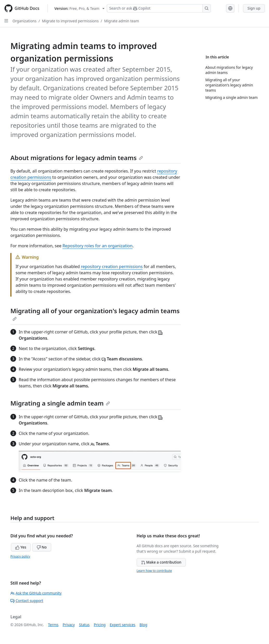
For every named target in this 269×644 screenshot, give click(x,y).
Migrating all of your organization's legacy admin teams (95, 313)
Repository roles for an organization (97, 246)
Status (84, 624)
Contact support (26, 600)
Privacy (69, 624)
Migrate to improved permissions (70, 20)
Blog (143, 624)
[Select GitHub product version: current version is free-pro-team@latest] (79, 8)
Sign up (253, 8)
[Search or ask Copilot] (159, 8)
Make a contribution (161, 562)
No (42, 547)
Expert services (122, 624)
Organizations (24, 20)
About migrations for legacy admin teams (76, 157)
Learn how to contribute (154, 570)
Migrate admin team (121, 20)
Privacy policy (20, 556)
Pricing (100, 624)
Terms (53, 624)
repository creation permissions (112, 266)
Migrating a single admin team (60, 403)
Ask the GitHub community (36, 593)
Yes (20, 547)
